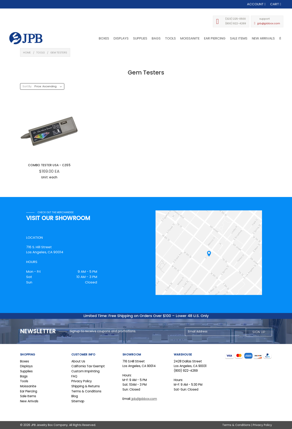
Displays (26, 366)
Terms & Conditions (86, 391)
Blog (74, 396)
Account (256, 4)
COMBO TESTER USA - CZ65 (49, 165)
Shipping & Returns (85, 386)
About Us (78, 361)
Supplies (26, 371)
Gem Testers (58, 52)
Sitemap (77, 401)
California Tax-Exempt (88, 366)
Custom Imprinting (85, 371)
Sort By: (27, 86)
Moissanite (28, 386)
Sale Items (28, 396)
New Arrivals (29, 401)
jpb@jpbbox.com (268, 23)
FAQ (74, 376)
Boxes (24, 361)
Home (27, 52)
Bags (24, 376)
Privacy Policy (81, 381)
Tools (40, 52)
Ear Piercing (28, 391)
